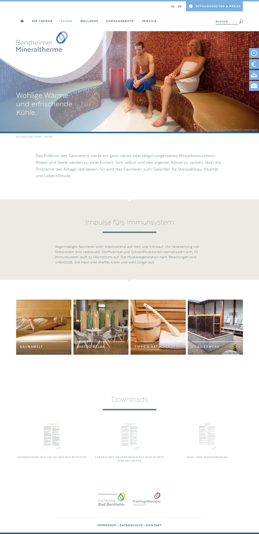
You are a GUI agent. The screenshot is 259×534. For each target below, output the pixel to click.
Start (38, 137)
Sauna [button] (66, 21)
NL (173, 6)
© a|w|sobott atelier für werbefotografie (239, 130)
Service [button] (149, 21)
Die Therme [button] (42, 21)
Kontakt (154, 525)
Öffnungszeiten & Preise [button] (218, 6)
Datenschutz (131, 525)
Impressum (107, 525)
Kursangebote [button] (120, 21)
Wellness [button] (89, 21)
